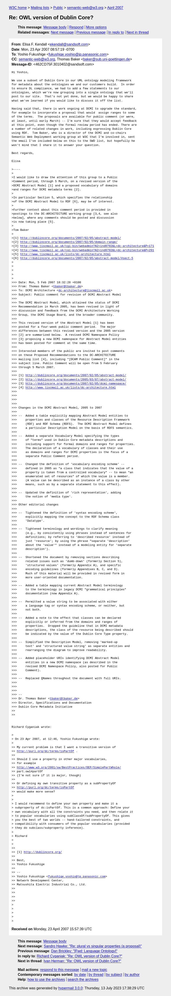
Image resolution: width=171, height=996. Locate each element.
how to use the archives (46, 979)
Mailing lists (40, 8)
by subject (114, 974)
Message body (55, 27)
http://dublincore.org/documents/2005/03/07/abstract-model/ (75, 380)
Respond (76, 27)
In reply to (116, 32)
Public (58, 8)
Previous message (91, 32)
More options (96, 27)
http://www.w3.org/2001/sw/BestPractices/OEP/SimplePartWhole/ (69, 768)
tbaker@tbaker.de (67, 287)
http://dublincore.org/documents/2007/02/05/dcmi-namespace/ (75, 384)
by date (80, 974)
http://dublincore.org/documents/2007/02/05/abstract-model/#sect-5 (76, 258)
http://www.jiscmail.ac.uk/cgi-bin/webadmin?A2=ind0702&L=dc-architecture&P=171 (87, 246)
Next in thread (137, 32)
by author (132, 974)
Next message (62, 32)
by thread (96, 974)
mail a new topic (94, 970)
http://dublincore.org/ (43, 852)
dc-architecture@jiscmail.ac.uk (85, 291)
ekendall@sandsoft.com (69, 44)
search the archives (83, 979)
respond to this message (59, 970)
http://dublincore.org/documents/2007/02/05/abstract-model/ (70, 238)
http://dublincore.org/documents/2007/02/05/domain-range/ (69, 242)
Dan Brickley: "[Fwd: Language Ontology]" (84, 951)
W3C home (18, 8)
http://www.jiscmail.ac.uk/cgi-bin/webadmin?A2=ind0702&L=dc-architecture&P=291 (87, 250)
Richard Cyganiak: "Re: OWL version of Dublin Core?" (79, 956)
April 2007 (115, 8)
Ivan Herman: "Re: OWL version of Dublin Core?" (82, 961)
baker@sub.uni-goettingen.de (106, 59)
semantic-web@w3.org (85, 8)
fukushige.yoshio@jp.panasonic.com (77, 54)
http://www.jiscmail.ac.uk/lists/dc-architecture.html (65, 254)
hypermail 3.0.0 (70, 988)
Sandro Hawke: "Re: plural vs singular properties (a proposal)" (93, 946)
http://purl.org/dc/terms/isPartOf (45, 751)
